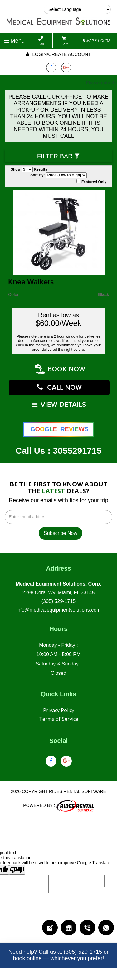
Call (40, 41)
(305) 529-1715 (58, 597)
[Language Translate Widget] (77, 9)
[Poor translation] (17, 866)
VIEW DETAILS (59, 401)
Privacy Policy (58, 706)
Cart (64, 41)
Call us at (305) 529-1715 (70, 952)
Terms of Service (58, 715)
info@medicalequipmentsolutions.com (59, 606)
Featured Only (91, 181)
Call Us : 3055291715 (59, 447)
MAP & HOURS (96, 41)
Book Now (60, 369)
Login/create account (58, 54)
